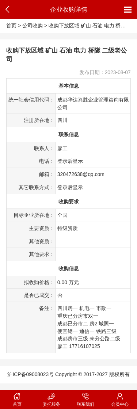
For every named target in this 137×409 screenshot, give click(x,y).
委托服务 (51, 398)
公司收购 (32, 25)
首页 (11, 25)
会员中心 (120, 398)
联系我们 (86, 398)
